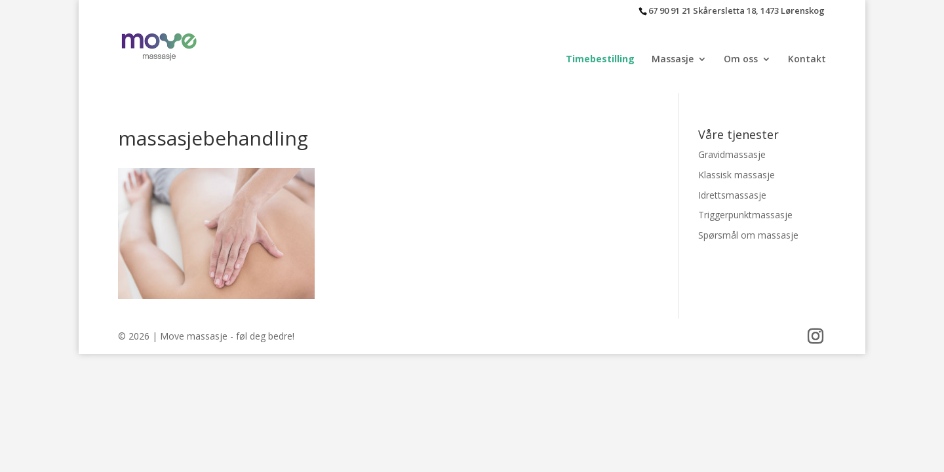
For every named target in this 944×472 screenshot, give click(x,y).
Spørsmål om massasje (748, 235)
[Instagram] (815, 336)
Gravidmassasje (732, 154)
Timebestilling (600, 59)
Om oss (741, 59)
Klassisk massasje (736, 174)
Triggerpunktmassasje (745, 214)
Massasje (673, 59)
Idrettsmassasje (732, 195)
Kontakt (807, 59)
